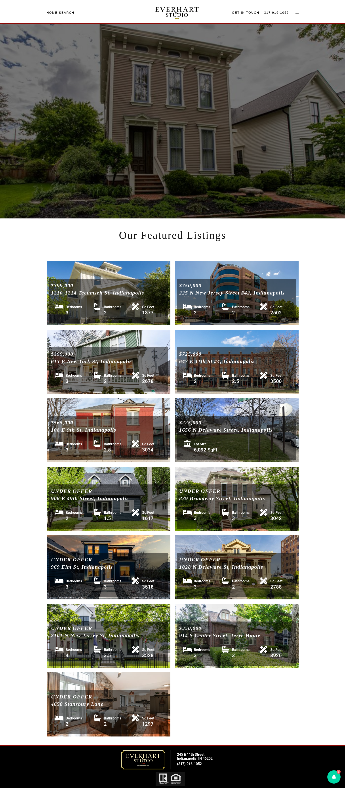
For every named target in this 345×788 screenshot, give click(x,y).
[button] (334, 777)
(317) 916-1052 (189, 764)
